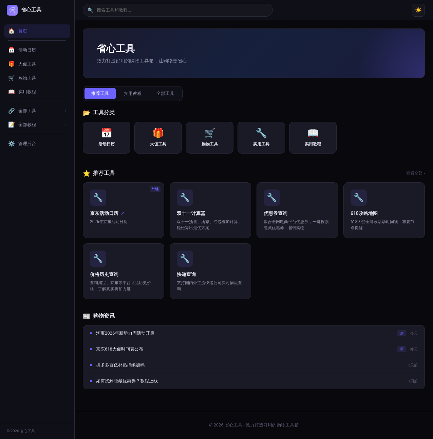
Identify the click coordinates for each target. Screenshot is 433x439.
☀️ (418, 10)
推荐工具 (100, 93)
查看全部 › (415, 173)
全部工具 (165, 93)
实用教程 (133, 93)
